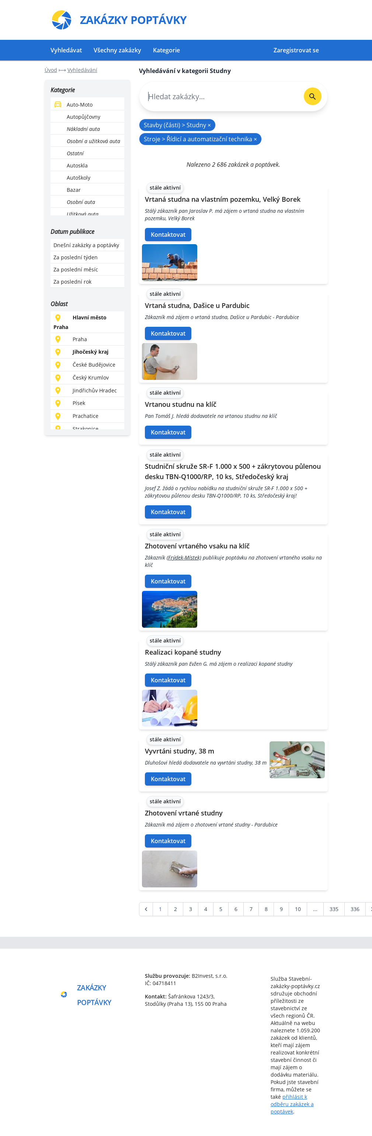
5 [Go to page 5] (220, 908)
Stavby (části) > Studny (177, 125)
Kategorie (166, 50)
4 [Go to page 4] (205, 908)
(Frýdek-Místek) (184, 557)
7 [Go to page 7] (251, 908)
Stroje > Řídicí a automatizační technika (200, 139)
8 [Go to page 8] (266, 908)
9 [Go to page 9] (281, 908)
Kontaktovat (168, 235)
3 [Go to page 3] (190, 908)
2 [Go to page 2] (175, 908)
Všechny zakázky (117, 50)
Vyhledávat (66, 50)
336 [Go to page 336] (355, 908)
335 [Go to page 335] (334, 908)
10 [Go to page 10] (298, 908)
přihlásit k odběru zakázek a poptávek (292, 1104)
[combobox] (218, 96)
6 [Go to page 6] (235, 908)
